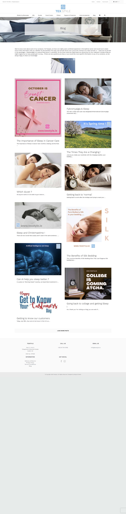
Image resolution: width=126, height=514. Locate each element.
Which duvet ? (24, 191)
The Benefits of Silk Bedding (81, 255)
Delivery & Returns (30, 361)
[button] (104, 15)
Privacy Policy (30, 362)
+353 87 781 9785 (6, 1)
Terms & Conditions (30, 364)
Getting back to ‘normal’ (79, 194)
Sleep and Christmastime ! (31, 232)
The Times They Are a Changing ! (84, 152)
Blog (30, 366)
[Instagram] (65, 361)
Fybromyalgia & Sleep (78, 108)
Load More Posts (63, 330)
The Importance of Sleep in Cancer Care (38, 140)
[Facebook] (61, 361)
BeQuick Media (77, 374)
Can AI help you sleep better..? (33, 279)
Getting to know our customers (33, 318)
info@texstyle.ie (15, 1)
